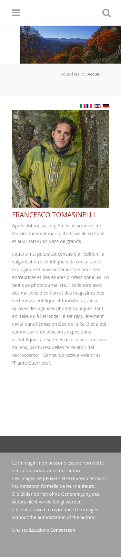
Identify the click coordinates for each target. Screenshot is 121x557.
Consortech (62, 530)
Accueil (94, 74)
